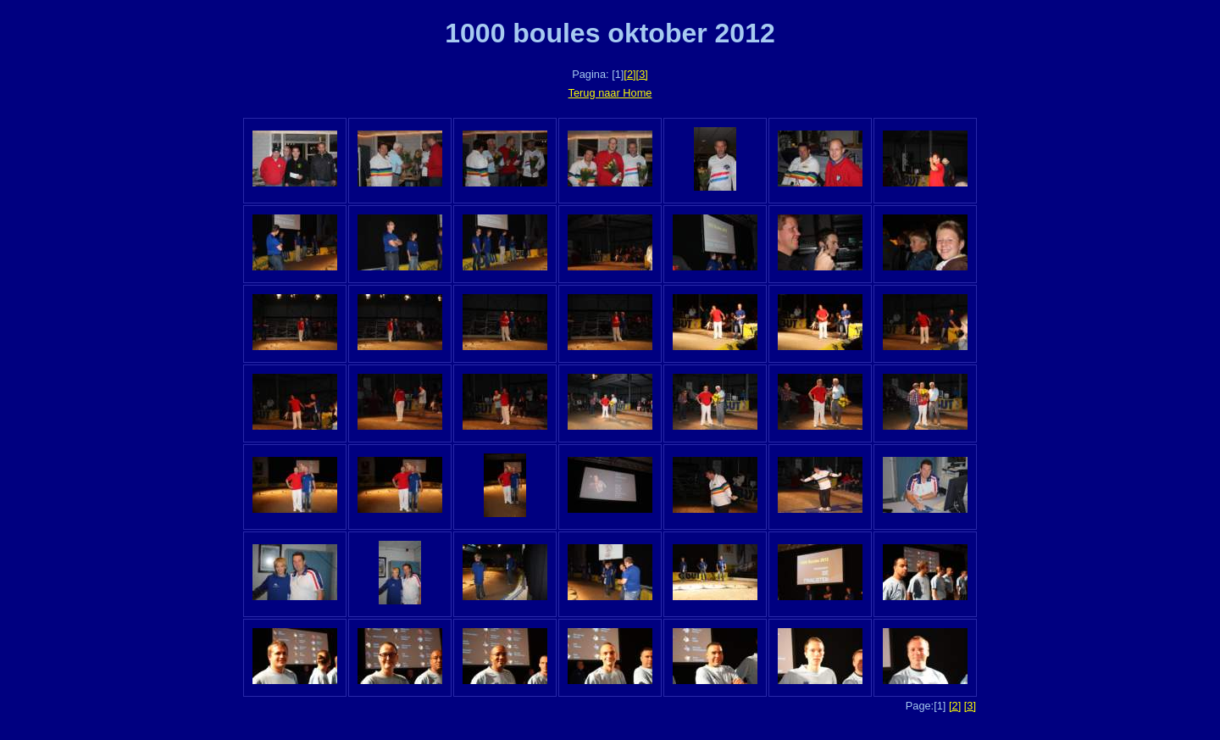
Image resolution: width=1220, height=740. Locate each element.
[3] (642, 74)
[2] (629, 74)
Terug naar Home (610, 92)
